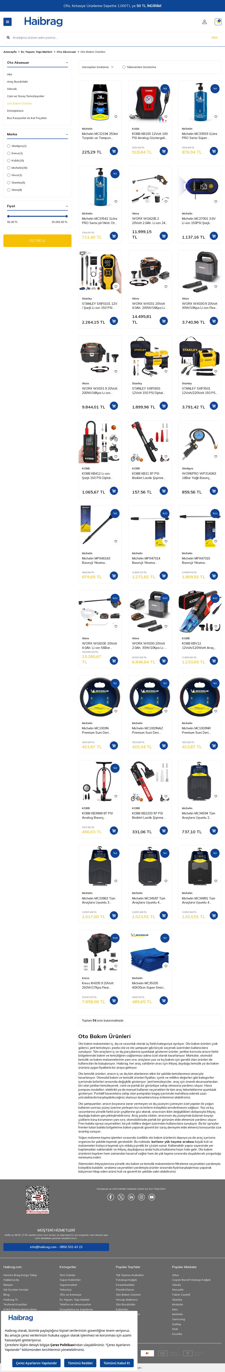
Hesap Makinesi (127, 1299)
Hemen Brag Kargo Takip (20, 1275)
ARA (214, 37)
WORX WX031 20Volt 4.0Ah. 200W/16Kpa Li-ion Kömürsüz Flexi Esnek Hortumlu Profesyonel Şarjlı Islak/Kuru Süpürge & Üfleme (149, 306)
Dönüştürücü (15, 110)
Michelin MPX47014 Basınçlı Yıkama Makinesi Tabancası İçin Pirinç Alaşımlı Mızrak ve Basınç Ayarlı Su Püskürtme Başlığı (149, 560)
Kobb (15, 160)
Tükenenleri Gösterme (139, 67)
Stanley (16, 182)
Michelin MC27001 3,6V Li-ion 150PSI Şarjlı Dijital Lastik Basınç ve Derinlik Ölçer (199, 220)
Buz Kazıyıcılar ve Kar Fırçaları (27, 118)
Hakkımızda (11, 1279)
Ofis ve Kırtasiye (70, 1294)
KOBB (86, 468)
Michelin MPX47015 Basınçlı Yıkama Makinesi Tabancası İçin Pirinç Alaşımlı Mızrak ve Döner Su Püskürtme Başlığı (199, 560)
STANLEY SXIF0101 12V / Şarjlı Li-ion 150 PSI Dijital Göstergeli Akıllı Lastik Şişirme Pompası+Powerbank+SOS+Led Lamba (100, 306)
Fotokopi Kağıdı (126, 1279)
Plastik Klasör (125, 1289)
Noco (14, 175)
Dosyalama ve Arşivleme (76, 1309)
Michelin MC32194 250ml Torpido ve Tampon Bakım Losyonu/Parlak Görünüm (100, 136)
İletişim (8, 1284)
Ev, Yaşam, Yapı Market (36, 51)
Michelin (17, 168)
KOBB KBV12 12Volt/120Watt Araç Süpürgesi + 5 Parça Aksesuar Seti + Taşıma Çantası (199, 645)
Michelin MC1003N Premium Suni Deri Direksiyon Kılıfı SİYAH (98, 730)
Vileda (176, 1284)
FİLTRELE (37, 241)
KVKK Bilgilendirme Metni (20, 1309)
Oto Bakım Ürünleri (19, 103)
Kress (15, 153)
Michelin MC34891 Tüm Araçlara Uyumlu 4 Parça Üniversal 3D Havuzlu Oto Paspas (198, 900)
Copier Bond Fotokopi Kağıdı (191, 1279)
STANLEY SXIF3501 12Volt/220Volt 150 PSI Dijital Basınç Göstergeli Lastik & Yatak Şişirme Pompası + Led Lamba (199, 390)
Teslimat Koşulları (15, 1304)
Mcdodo (177, 1304)
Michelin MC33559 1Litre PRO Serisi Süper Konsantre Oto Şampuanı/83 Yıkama (199, 136)
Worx (14, 190)
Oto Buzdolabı (125, 1304)
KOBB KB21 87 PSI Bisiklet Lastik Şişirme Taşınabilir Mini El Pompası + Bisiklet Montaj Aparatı (147, 475)
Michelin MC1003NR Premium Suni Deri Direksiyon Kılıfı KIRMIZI (198, 730)
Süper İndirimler (70, 1279)
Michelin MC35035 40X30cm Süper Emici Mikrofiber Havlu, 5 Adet (150, 985)
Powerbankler (125, 1284)
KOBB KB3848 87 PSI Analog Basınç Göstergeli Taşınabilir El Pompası (99, 815)
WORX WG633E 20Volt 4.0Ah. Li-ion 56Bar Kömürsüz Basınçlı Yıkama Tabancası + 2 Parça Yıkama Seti (99, 645)
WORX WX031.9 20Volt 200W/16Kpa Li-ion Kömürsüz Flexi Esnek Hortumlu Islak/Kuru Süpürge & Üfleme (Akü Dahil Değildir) (99, 390)
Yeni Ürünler (67, 1275)
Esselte (177, 1334)
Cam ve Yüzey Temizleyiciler (25, 96)
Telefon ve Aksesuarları (75, 1304)
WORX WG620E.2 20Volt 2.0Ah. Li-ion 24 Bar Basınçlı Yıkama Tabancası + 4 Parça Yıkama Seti (148, 220)
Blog (6, 1294)
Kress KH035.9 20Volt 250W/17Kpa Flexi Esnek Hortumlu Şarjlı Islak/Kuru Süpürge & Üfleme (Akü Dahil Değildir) (97, 985)
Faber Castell (181, 1294)
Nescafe (178, 1289)
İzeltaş (176, 1324)
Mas (175, 1309)
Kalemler (122, 1309)
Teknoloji (66, 1289)
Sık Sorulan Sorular (15, 1289)
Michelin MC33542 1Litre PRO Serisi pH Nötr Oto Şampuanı (99, 220)
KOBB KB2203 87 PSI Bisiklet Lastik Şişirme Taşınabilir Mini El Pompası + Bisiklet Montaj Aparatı (147, 815)
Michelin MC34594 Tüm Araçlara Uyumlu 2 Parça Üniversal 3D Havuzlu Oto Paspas (198, 815)
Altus (175, 1275)
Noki (175, 1329)
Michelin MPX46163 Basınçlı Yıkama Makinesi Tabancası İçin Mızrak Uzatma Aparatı (99, 560)
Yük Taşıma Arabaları (130, 1275)
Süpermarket (68, 1284)
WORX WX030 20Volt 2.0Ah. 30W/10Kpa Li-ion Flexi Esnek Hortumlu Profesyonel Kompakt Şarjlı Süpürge (150, 645)
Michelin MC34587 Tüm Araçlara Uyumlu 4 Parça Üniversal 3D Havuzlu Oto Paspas (148, 900)
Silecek (12, 89)
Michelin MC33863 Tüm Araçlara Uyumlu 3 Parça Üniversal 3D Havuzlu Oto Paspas (98, 900)
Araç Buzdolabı (17, 81)
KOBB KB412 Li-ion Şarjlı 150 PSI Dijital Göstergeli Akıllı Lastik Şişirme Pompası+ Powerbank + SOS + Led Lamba (98, 475)
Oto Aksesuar (66, 51)
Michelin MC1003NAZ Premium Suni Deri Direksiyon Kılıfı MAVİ (147, 730)
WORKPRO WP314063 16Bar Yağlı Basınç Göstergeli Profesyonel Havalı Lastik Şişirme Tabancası (199, 475)
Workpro (16, 146)
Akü (9, 74)
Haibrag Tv (10, 1299)
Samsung (178, 1319)
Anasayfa (10, 51)
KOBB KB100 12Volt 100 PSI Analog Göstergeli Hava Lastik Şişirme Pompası (150, 136)
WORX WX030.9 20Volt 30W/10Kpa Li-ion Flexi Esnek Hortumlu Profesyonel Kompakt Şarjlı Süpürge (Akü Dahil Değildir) (199, 306)
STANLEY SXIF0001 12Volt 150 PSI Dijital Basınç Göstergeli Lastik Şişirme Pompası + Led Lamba (150, 390)
